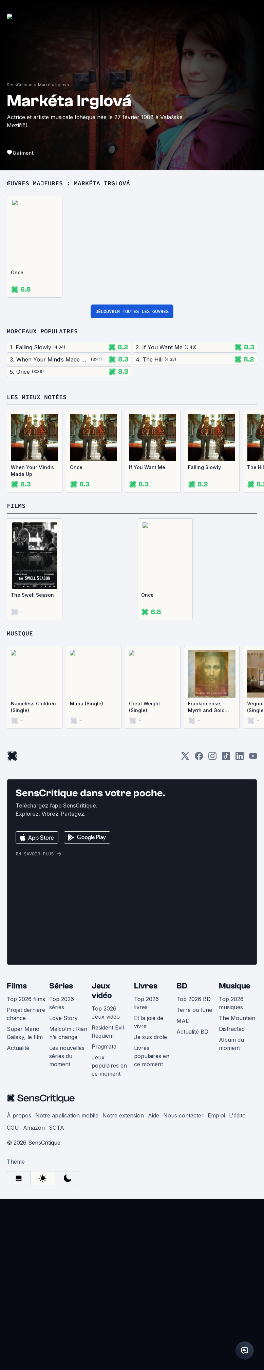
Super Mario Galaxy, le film (25, 1204)
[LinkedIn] (239, 929)
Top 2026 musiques (231, 1174)
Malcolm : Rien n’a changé (68, 1204)
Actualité (18, 1219)
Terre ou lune (194, 1181)
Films (17, 1157)
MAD (183, 1191)
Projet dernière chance (26, 1185)
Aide (153, 1286)
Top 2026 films (26, 1170)
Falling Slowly (204, 638)
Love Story (63, 1189)
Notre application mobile (66, 1286)
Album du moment (231, 1214)
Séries (61, 1157)
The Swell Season (32, 766)
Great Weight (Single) (144, 878)
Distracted (232, 1200)
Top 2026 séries (61, 1174)
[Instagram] (212, 929)
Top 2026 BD (193, 1170)
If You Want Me (147, 638)
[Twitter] (185, 929)
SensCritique (20, 255)
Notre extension (123, 1286)
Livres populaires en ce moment (151, 1227)
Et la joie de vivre (148, 1193)
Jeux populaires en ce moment (109, 1236)
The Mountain (237, 1189)
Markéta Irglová (53, 255)
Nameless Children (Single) (33, 878)
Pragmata (104, 1217)
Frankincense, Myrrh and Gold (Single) (206, 878)
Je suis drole (150, 1208)
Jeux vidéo (102, 1161)
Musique (234, 1157)
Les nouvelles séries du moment (66, 1227)
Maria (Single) (86, 874)
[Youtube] (253, 929)
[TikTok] (226, 929)
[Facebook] (199, 929)
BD (181, 1157)
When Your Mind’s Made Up (32, 641)
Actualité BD (192, 1202)
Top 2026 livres (146, 1174)
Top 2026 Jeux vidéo (106, 1183)
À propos (19, 1286)
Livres (145, 1157)
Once (17, 443)
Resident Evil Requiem (108, 1202)
